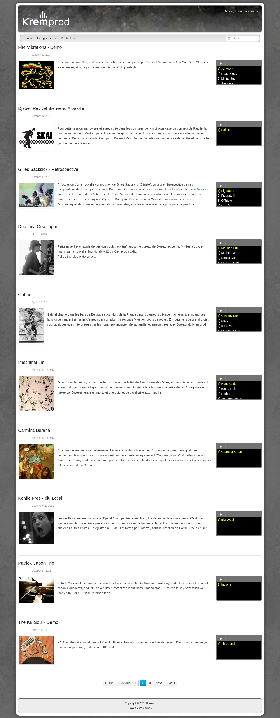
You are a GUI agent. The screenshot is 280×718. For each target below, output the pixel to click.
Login (29, 38)
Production (68, 38)
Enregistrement (46, 38)
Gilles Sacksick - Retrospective (48, 169)
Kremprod (46, 19)
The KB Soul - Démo (38, 622)
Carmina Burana (34, 430)
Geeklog (147, 707)
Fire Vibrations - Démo (40, 47)
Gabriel (25, 294)
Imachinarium (31, 362)
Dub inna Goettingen (38, 226)
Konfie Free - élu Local (40, 498)
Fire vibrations (114, 62)
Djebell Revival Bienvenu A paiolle (51, 108)
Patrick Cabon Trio (36, 563)
